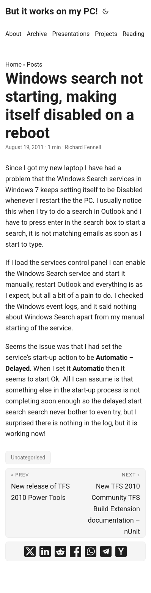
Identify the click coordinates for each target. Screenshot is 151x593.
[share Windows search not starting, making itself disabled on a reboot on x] (30, 551)
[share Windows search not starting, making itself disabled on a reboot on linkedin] (45, 551)
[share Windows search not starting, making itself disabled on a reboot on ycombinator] (121, 551)
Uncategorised (28, 457)
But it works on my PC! (51, 11)
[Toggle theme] (105, 11)
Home (13, 64)
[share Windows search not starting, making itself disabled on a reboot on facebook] (75, 551)
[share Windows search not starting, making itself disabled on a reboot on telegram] (106, 551)
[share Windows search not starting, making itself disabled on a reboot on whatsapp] (90, 551)
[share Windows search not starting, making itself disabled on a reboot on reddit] (60, 551)
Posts (34, 64)
